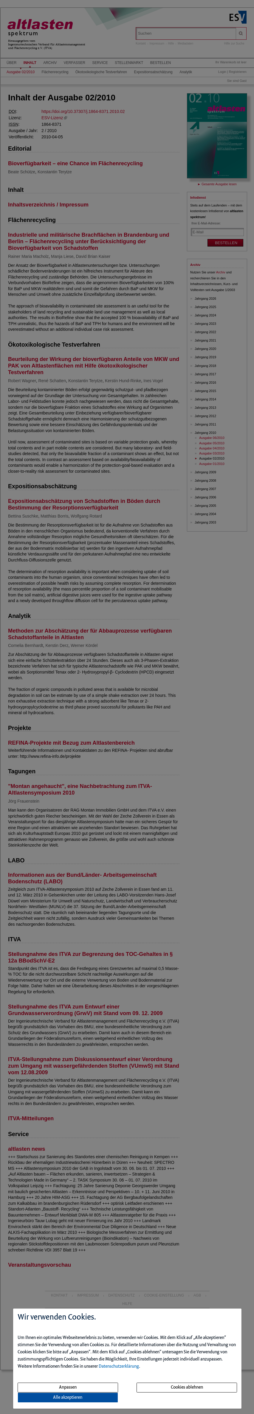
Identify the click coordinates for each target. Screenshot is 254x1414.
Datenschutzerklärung (119, 1366)
